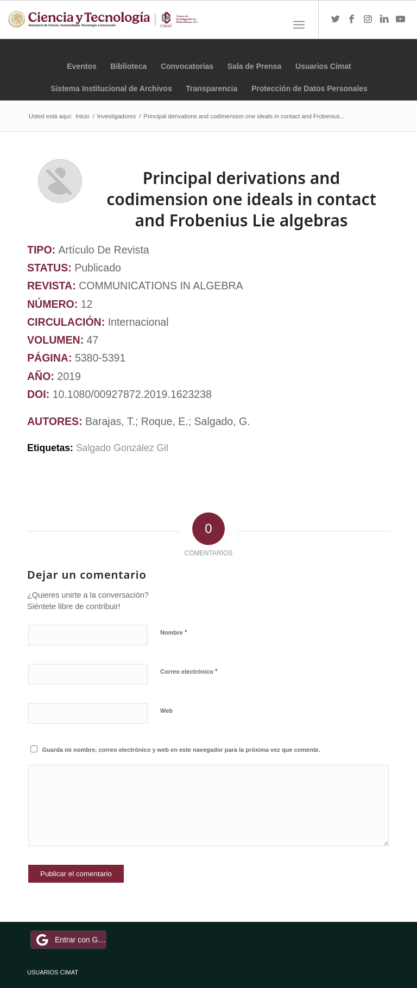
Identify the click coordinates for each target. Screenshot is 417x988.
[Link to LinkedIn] (384, 19)
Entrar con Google (70, 939)
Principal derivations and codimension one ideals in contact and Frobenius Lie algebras (241, 199)
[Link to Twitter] (335, 19)
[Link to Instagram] (368, 19)
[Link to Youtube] (401, 19)
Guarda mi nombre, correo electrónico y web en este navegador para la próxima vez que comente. (181, 749)
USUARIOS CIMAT (52, 972)
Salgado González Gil (123, 447)
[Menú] (299, 25)
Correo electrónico (189, 671)
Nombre (173, 632)
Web (166, 710)
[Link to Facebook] (352, 19)
